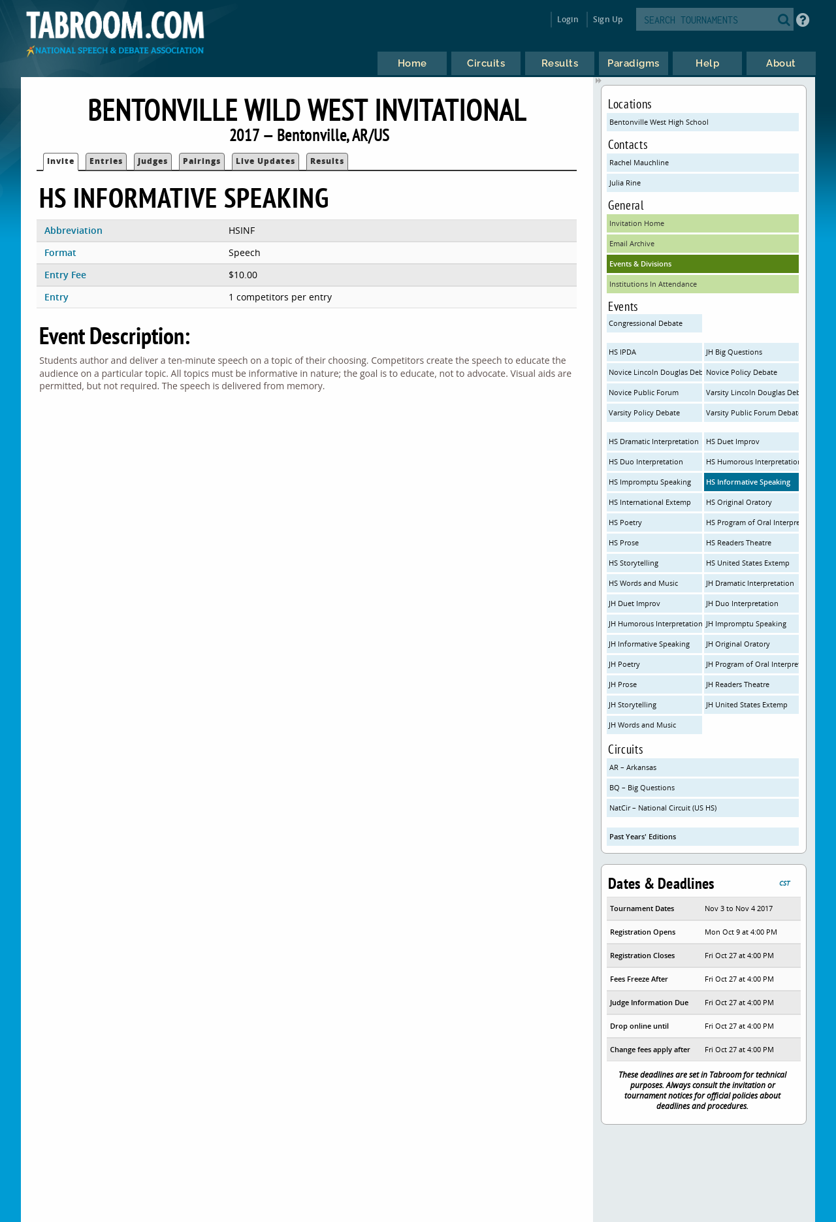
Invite (60, 161)
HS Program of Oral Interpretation (752, 522)
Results (327, 161)
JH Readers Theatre (737, 684)
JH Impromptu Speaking (746, 623)
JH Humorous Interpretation (655, 623)
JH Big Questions (734, 352)
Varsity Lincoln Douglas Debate (752, 392)
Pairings (202, 161)
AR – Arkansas (632, 767)
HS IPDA (622, 352)
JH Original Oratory (738, 644)
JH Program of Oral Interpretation (752, 664)
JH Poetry (624, 664)
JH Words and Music (642, 725)
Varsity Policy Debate (644, 412)
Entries (106, 161)
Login (568, 19)
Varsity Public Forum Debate (752, 412)
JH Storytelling (632, 704)
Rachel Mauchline (639, 162)
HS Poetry (625, 522)
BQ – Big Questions (642, 787)
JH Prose (623, 684)
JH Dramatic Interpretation (750, 583)
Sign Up (607, 19)
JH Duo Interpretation (742, 603)
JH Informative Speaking (649, 644)
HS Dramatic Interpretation (654, 441)
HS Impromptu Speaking (650, 482)
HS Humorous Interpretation (752, 461)
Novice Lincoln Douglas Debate (655, 372)
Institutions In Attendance (653, 284)
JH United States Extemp (747, 704)
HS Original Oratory (739, 502)
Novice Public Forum (644, 392)
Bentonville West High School (659, 122)
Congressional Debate (646, 323)
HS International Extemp (650, 502)
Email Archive (631, 243)
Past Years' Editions (642, 836)
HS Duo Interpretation (646, 461)
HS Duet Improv (733, 441)
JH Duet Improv (634, 603)
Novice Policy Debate (741, 372)
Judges (153, 161)
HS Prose (624, 542)
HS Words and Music (643, 583)
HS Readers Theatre (738, 542)
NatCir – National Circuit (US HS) (662, 807)
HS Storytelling (633, 563)
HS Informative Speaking (748, 482)
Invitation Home (636, 223)
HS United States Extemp (748, 563)
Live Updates (265, 161)
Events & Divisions (640, 263)
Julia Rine (625, 182)
